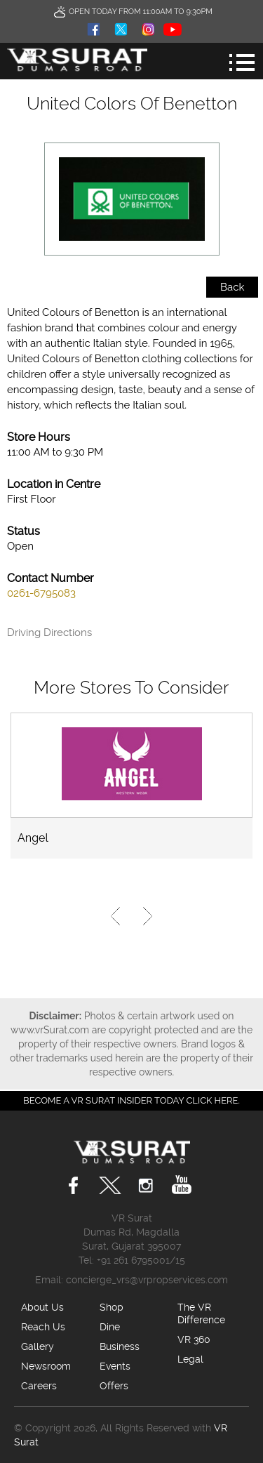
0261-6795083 (41, 593)
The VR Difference (201, 1313)
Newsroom (46, 1366)
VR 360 (193, 1339)
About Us (42, 1307)
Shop (111, 1307)
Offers (114, 1385)
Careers (39, 1385)
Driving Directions (49, 633)
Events (115, 1366)
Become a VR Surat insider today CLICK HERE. (131, 1100)
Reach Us (43, 1326)
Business (120, 1346)
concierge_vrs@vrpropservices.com (147, 1279)
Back (232, 287)
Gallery (37, 1346)
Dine (110, 1326)
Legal (190, 1359)
